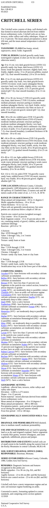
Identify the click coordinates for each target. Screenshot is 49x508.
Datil (3, 302)
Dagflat (32, 297)
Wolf (3, 380)
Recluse (4, 356)
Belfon (4, 278)
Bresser (4, 283)
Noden (24, 344)
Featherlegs (6, 304)
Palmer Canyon (7, 352)
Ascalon (4, 273)
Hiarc (3, 323)
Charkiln (4, 292)
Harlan (4, 316)
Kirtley (4, 325)
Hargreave (5, 311)
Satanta (24, 359)
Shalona (4, 363)
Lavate (4, 333)
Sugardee (25, 370)
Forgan (31, 306)
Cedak (3, 290)
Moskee (4, 342)
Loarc (3, 337)
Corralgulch (6, 295)
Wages (15, 375)
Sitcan (3, 368)
